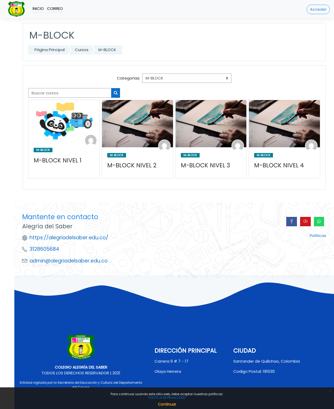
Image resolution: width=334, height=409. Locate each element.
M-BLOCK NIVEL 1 (57, 160)
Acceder (318, 9)
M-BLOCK (107, 49)
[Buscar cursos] (69, 93)
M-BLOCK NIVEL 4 (279, 165)
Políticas (318, 235)
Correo (55, 8)
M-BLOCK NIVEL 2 (132, 165)
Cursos (81, 49)
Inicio (38, 8)
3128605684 (44, 249)
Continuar (167, 404)
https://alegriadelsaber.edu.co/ (68, 237)
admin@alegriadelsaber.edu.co (68, 260)
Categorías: (128, 78)
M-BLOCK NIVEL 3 (205, 165)
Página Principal (49, 49)
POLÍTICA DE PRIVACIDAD (167, 397)
